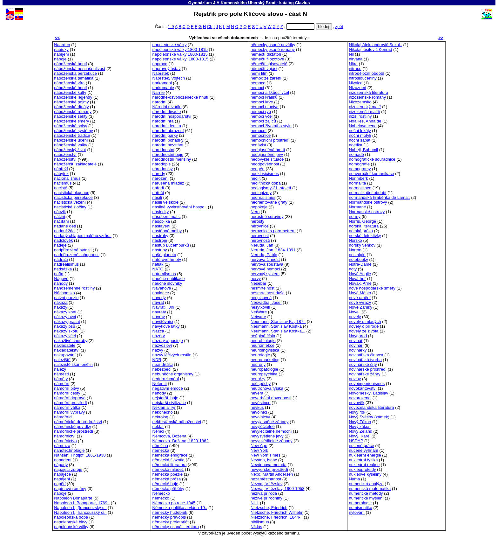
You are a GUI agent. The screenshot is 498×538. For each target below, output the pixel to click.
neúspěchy (261, 383)
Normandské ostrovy (368, 202)
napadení (62, 460)
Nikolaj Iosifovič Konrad (370, 49)
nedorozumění (165, 378)
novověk (356, 402)
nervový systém (265, 273)
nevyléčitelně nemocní (271, 431)
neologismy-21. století (271, 187)
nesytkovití (260, 307)
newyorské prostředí (269, 469)
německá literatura (169, 464)
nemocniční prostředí (270, 140)
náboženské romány (72, 111)
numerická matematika (370, 488)
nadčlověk (63, 240)
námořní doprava (69, 397)
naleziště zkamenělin (73, 364)
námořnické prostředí (73, 431)
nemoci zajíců (263, 121)
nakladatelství (66, 350)
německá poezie (167, 474)
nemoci (257, 87)
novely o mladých (365, 321)
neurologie (260, 355)
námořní (61, 383)
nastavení (161, 226)
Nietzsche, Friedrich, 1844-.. (277, 517)
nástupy (159, 250)
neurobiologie (263, 340)
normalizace (360, 187)
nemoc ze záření (266, 78)
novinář (355, 340)
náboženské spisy (70, 125)
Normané (357, 207)
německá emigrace (170, 455)
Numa (354, 479)
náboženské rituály (71, 106)
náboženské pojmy (71, 102)
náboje (60, 59)
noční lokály (360, 130)
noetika (355, 145)
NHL (255, 502)
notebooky (358, 259)
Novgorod (358, 335)
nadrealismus (66, 264)
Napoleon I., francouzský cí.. (80, 512)
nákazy (60, 307)
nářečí (158, 192)
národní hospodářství (172, 116)
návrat (158, 302)
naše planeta (164, 254)
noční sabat (359, 140)
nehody (159, 393)
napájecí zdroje (68, 469)
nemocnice (261, 135)
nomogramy (360, 168)
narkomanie (163, 87)
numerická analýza (366, 483)
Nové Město (360, 292)
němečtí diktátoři (266, 54)
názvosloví (162, 345)
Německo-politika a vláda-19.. (179, 507)
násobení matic (166, 216)
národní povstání (168, 145)
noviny (355, 378)
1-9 (171, 26)
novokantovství (362, 388)
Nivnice (355, 82)
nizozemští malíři (364, 111)
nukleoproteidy (362, 469)
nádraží (61, 259)
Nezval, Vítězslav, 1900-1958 (278, 488)
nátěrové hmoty (166, 259)
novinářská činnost (366, 355)
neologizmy (261, 192)
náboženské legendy (73, 97)
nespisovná (261, 297)
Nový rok (357, 412)
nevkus (257, 407)
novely (355, 316)
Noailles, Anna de (365, 121)
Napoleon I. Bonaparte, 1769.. (82, 502)
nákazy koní (65, 312)
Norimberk (358, 178)
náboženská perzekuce (75, 73)
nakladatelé (64, 345)
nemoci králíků (264, 97)
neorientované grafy (269, 202)
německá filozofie (168, 460)
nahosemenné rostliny (74, 288)
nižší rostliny (360, 116)
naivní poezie (66, 297)
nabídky (61, 49)
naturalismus (164, 273)
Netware (258, 316)
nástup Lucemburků (170, 245)
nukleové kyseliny (365, 474)
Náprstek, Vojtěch (168, 78)
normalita (357, 183)
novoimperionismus (367, 383)
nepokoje (259, 207)
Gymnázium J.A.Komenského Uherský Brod (231, 2)
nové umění (360, 297)
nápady (61, 464)
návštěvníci (162, 321)
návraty (159, 312)
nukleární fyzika (363, 460)
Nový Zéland (360, 431)
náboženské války (70, 145)
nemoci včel (262, 116)
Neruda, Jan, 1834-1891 (273, 250)
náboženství (65, 159)
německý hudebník (169, 512)
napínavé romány (70, 488)
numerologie (360, 502)
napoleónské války (169, 44)
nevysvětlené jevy (267, 436)
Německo (161, 493)
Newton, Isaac (264, 460)
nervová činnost (265, 259)
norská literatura (364, 226)
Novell (354, 312)
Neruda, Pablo (264, 254)
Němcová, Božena (169, 436)
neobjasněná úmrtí (268, 149)
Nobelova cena (362, 125)
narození (160, 178)
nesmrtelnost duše (268, 292)
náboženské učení (71, 140)
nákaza (60, 302)
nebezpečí (162, 369)
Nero (255, 211)
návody (159, 297)
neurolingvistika (265, 350)
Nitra (353, 63)
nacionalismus (67, 178)
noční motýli (360, 135)
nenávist (258, 145)
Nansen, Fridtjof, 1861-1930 (80, 455)
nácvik (60, 211)
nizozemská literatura (368, 92)
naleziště (62, 359)
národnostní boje (168, 154)
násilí (157, 197)
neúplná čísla (263, 335)
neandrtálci (162, 364)
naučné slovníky (167, 283)
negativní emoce (167, 388)
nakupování (65, 355)
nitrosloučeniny (362, 78)
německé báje (165, 483)
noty (353, 269)
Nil (351, 54)
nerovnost (260, 235)
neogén (258, 168)
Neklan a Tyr (164, 407)
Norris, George (362, 221)
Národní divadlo (167, 106)
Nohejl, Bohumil (363, 149)
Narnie (158, 92)
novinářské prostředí (368, 369)
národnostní (163, 149)
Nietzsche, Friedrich (269, 507)
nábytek (61, 173)
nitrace (355, 68)
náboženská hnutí (70, 63)
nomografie (359, 164)
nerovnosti (260, 240)
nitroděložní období (366, 73)
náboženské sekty (70, 116)
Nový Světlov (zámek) (369, 417)
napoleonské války (71, 526)
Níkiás (256, 526)
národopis (161, 164)
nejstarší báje (165, 397)
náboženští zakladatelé (75, 164)
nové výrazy (360, 302)
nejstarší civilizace (169, 402)
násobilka (161, 221)
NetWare (259, 312)
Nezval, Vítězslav (267, 483)
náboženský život (70, 149)
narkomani (162, 82)
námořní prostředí (70, 402)
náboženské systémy (73, 130)
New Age (259, 445)
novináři (356, 345)
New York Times (265, 455)
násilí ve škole (165, 202)
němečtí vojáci (264, 68)
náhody (61, 283)
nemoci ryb (261, 111)
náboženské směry (71, 121)
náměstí (61, 374)
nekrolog (160, 417)
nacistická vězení (70, 202)
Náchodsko (64, 292)
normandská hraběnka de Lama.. (379, 197)
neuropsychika (264, 374)
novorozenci (360, 397)
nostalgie (357, 254)
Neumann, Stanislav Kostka (276, 326)
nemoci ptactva (265, 106)
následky (160, 211)
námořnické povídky (72, 426)
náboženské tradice (72, 135)
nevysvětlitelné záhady (272, 440)
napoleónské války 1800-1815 (180, 54)
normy (354, 216)
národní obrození (168, 130)
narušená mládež (168, 183)
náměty (61, 378)
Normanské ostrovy (367, 211)
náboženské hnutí (70, 87)
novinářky (358, 350)
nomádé (356, 154)
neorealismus (263, 197)
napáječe (62, 474)
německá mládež (168, 469)
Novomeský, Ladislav (368, 393)
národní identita (166, 125)
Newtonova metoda (268, 464)
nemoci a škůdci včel (270, 92)
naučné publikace (168, 278)
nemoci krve (262, 102)
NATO (158, 269)
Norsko (355, 240)
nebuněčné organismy (172, 374)
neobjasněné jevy (267, 154)
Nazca (158, 331)
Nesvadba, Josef (266, 302)
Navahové (161, 288)
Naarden (62, 44)
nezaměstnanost (266, 479)
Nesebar (258, 283)
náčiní (59, 216)
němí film (259, 73)
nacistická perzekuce (73, 197)
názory (158, 335)
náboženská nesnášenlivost (79, 68)
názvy (157, 350)
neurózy (258, 378)
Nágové (61, 278)
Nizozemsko (360, 102)
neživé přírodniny (266, 498)
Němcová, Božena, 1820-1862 (180, 440)
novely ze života (363, 331)
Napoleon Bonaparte (73, 498)
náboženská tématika (73, 78)
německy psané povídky (273, 44)
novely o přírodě (364, 326)
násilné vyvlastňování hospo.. (179, 207)
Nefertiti (159, 383)
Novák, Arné (360, 283)
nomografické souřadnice (372, 159)
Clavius (302, 2)
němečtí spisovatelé (269, 63)
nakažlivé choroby (70, 340)
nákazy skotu (66, 331)
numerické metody (366, 493)
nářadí (158, 187)
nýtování (357, 512)
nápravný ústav (166, 68)
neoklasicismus (265, 173)
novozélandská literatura (371, 407)
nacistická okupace (71, 192)
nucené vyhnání (363, 450)
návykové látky (166, 326)
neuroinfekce (262, 345)
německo (160, 498)
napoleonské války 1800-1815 (180, 49)
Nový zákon (360, 426)
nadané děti (65, 226)
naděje (60, 245)
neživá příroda (264, 493)
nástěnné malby (167, 230)
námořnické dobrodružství (78, 421)
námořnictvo (65, 440)
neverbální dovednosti (271, 397)
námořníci (63, 417)
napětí (59, 483)
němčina (160, 445)
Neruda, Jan (262, 245)
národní (159, 102)
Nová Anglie (360, 273)
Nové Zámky (360, 307)
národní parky (165, 135)
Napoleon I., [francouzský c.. (80, 507)
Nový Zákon (360, 421)
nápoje (60, 493)
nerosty (257, 221)
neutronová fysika (267, 388)
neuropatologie (264, 369)
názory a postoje (167, 340)
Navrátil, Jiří (163, 307)
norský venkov (362, 245)
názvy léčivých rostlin (172, 355)
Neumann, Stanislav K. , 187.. (278, 321)
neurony (258, 364)
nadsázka (63, 269)
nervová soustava (267, 264)
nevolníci (259, 412)
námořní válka (67, 407)
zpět (339, 26)
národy (158, 173)
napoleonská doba (71, 517)
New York (259, 450)
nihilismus (260, 522)
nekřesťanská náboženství (176, 421)
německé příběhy (168, 488)
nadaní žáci (64, 230)
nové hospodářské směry (372, 288)
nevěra (257, 393)
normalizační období (367, 192)
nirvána (355, 59)
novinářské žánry (364, 374)
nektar (158, 426)
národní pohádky (168, 140)
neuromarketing (265, 359)
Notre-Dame (360, 264)
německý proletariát (170, 522)
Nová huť (357, 278)
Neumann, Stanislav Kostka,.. (278, 331)
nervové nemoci (265, 269)
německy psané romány (273, 49)
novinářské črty (363, 364)
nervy (256, 278)
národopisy (162, 168)
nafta (58, 273)
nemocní (258, 130)
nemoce (258, 82)
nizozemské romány (367, 97)
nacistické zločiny (70, 207)
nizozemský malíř (365, 106)
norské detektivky (365, 235)
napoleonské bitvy (70, 522)
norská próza (361, 230)
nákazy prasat (67, 321)
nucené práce (361, 445)
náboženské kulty (70, 92)
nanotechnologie (69, 450)
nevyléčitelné (263, 426)
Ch (209, 26)
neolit (255, 178)
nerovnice (260, 226)
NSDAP (356, 440)
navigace (160, 292)
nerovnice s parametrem (273, 230)
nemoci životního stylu (271, 125)
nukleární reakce (364, 464)
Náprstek (160, 73)
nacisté (60, 187)
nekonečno (162, 412)
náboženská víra (69, 82)
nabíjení (61, 54)
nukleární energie (365, 455)
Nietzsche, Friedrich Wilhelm (277, 512)
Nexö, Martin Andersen (272, 474)
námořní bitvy (66, 388)
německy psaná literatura (175, 526)
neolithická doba (266, 183)
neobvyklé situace (267, 159)
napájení (62, 479)
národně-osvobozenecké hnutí (180, 97)
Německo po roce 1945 (174, 502)
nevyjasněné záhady (270, 421)
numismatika (360, 507)
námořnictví (65, 436)
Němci (158, 431)
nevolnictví (260, 417)
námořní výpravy (69, 412)
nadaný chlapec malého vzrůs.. (82, 235)
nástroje (159, 240)
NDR (156, 359)
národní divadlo (166, 111)
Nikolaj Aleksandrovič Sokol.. (375, 44)
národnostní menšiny (171, 159)
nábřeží (61, 168)
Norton (355, 250)
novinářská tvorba (365, 359)
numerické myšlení (366, 498)
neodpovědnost (265, 164)
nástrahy (160, 235)
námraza (62, 445)
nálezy (60, 369)
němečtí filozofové (267, 59)
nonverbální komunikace (371, 173)
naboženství (65, 154)
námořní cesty (67, 393)
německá (160, 450)
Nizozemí (357, 87)
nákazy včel (65, 335)
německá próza (166, 479)
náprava (159, 63)
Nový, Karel (359, 436)
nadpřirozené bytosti (72, 250)
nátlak (158, 264)
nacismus (62, 183)
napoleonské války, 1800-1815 (180, 59)
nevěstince (261, 402)
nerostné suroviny (267, 216)
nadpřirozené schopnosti (76, 254)
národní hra (163, 121)
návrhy (158, 316)
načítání (61, 221)
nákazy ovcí (65, 316)
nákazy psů (64, 326)
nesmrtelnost (262, 288)
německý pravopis (169, 517)
